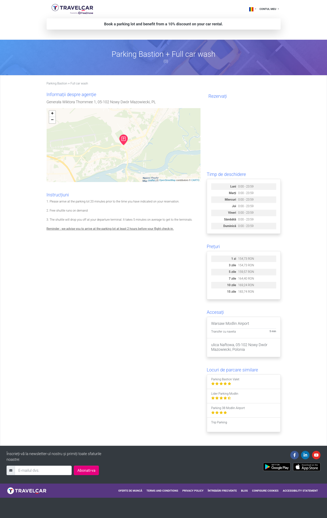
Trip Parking (219, 425)
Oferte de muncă (130, 490)
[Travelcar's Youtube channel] (316, 455)
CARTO (195, 180)
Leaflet (151, 180)
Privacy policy (192, 490)
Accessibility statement (300, 490)
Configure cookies (265, 490)
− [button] (52, 120)
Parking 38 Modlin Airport (228, 410)
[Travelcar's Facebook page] (294, 455)
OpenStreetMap (167, 180)
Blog (244, 490)
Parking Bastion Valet (225, 382)
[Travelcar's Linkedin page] (305, 455)
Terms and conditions (162, 490)
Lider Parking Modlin (224, 396)
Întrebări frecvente (222, 490)
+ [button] (52, 114)
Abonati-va (86, 470)
